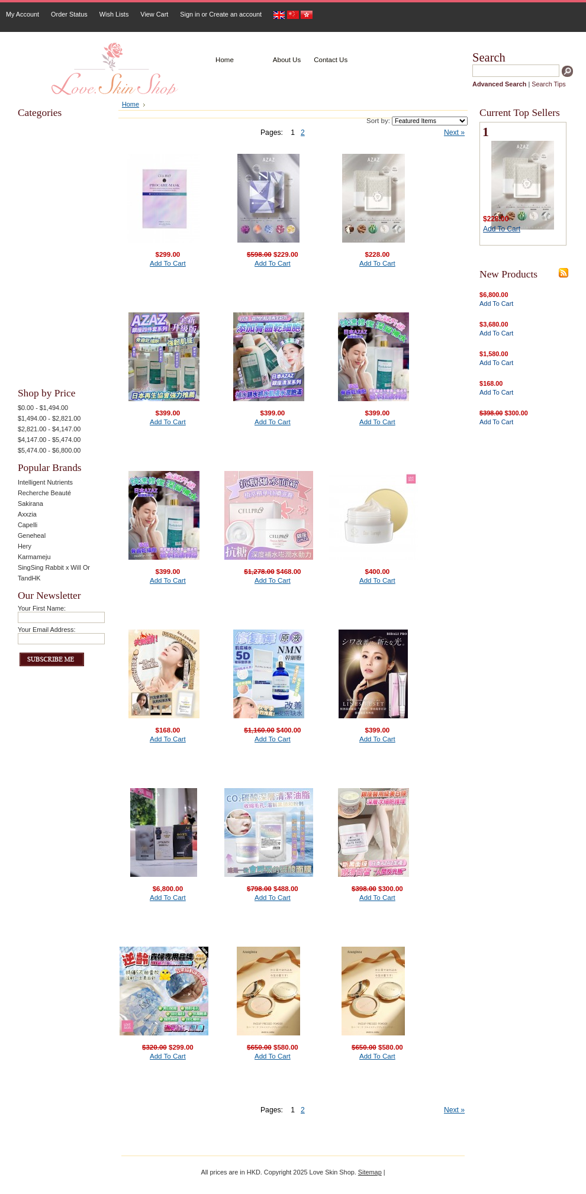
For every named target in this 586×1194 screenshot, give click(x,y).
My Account (22, 14)
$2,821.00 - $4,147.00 (49, 429)
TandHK (29, 578)
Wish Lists (114, 14)
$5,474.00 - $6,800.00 (49, 450)
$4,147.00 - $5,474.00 (49, 439)
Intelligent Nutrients (45, 482)
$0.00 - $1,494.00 (43, 407)
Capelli (27, 524)
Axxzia (27, 514)
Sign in (189, 14)
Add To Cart (168, 263)
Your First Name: (42, 608)
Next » (454, 132)
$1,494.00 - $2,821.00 (49, 418)
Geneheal (32, 535)
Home (130, 104)
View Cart (154, 14)
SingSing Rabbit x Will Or (54, 567)
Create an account (235, 14)
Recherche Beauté (44, 492)
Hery (24, 546)
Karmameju (34, 556)
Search (488, 57)
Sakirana (30, 503)
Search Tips (548, 84)
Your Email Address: (47, 629)
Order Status (69, 14)
